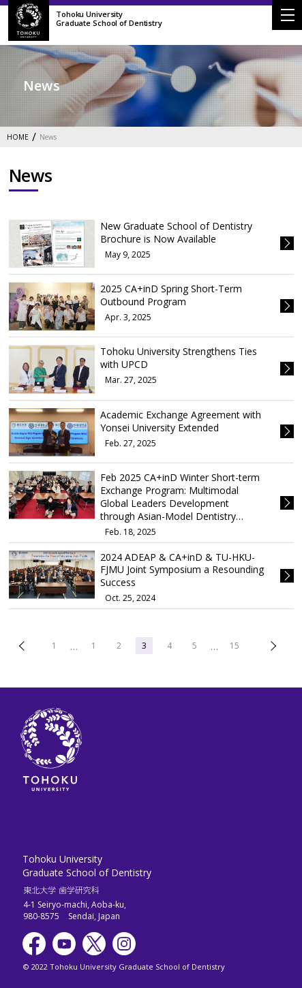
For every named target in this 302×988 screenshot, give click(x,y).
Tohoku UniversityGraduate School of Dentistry (109, 18)
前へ (23, 646)
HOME (18, 137)
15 (234, 645)
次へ (272, 646)
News (48, 137)
